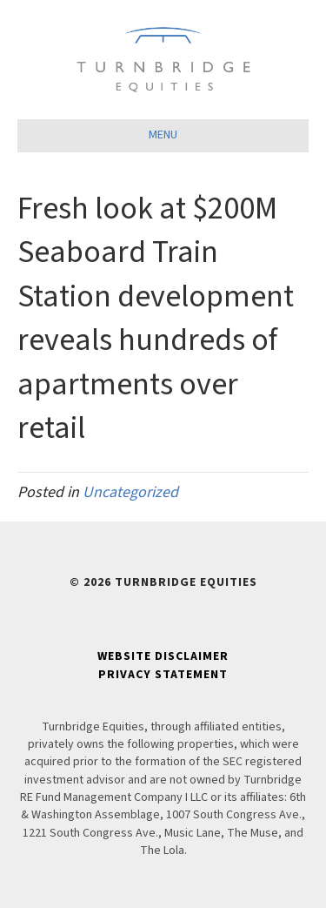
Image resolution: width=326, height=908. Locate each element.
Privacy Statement (163, 674)
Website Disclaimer (163, 656)
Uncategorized (130, 492)
